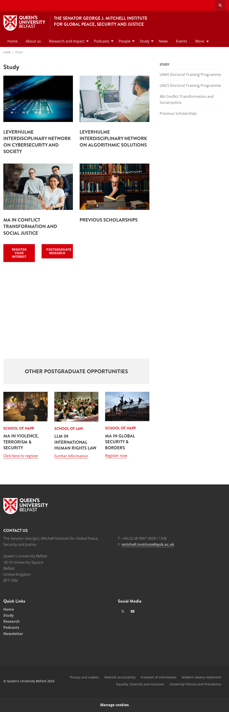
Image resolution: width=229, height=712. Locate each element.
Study (19, 52)
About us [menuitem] (33, 41)
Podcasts (11, 627)
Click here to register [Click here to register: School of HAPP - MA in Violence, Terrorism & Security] (20, 455)
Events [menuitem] (181, 41)
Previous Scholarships (178, 113)
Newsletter (13, 633)
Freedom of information (158, 677)
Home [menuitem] (12, 41)
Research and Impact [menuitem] (67, 41)
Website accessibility (120, 677)
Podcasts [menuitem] (101, 41)
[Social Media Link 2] (133, 611)
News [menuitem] (163, 41)
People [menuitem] (124, 41)
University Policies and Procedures (195, 684)
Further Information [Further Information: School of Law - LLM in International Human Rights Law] (71, 456)
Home (7, 52)
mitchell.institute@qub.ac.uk (148, 544)
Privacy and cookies (84, 677)
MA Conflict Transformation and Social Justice (187, 99)
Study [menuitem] (144, 41)
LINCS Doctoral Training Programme (190, 85)
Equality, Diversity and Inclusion (140, 684)
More (199, 41)
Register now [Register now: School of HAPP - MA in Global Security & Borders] (116, 455)
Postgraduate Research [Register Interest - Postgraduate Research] (58, 251)
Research (11, 621)
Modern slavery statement (201, 677)
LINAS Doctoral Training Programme (190, 74)
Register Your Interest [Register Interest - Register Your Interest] (19, 253)
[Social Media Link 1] (123, 611)
